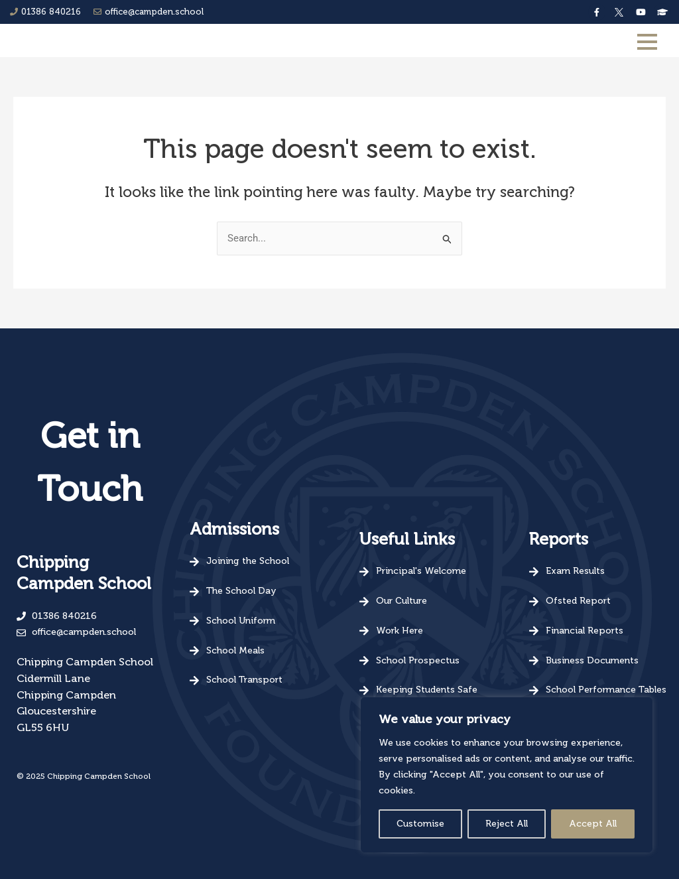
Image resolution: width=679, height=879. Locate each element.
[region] (506, 774)
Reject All (506, 823)
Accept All (593, 823)
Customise (420, 823)
